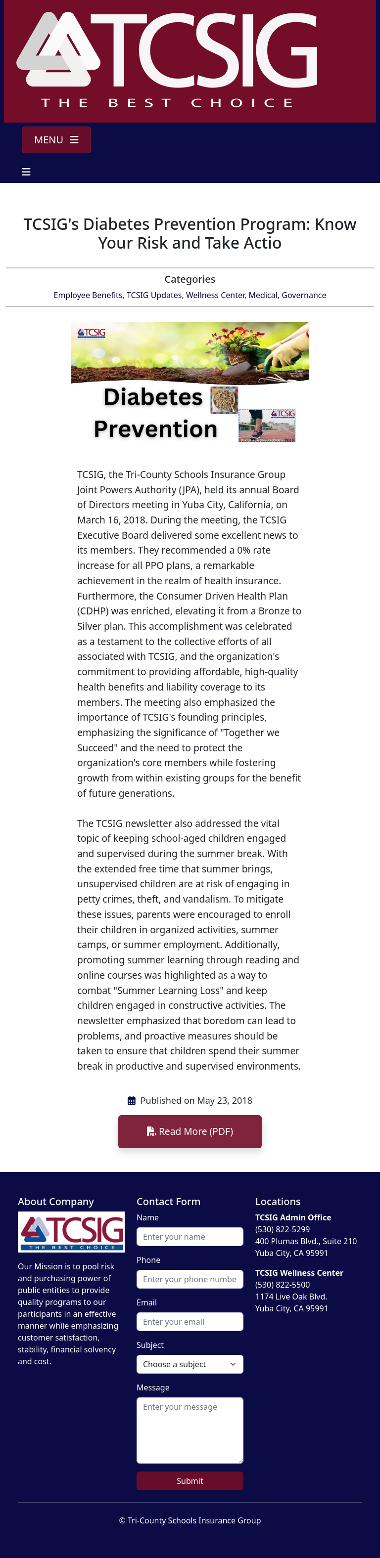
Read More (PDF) (190, 1131)
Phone (148, 1260)
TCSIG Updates (154, 295)
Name (148, 1217)
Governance (304, 295)
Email (147, 1302)
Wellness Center (215, 295)
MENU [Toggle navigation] (56, 139)
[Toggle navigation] (26, 172)
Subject (150, 1345)
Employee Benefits (88, 295)
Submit (190, 1480)
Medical (263, 295)
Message (153, 1387)
